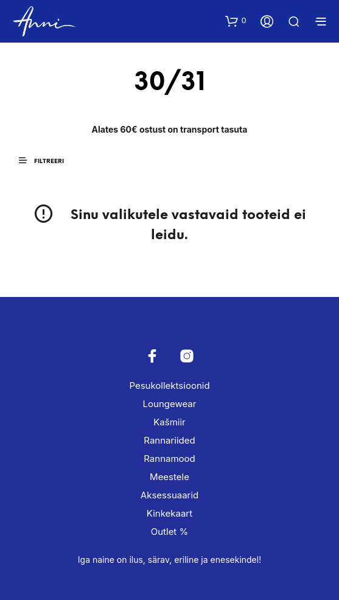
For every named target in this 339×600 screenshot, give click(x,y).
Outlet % (169, 531)
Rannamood (169, 458)
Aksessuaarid (169, 495)
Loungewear (170, 404)
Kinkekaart (169, 513)
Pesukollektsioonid (169, 385)
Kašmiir (169, 422)
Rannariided (169, 440)
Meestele (169, 477)
